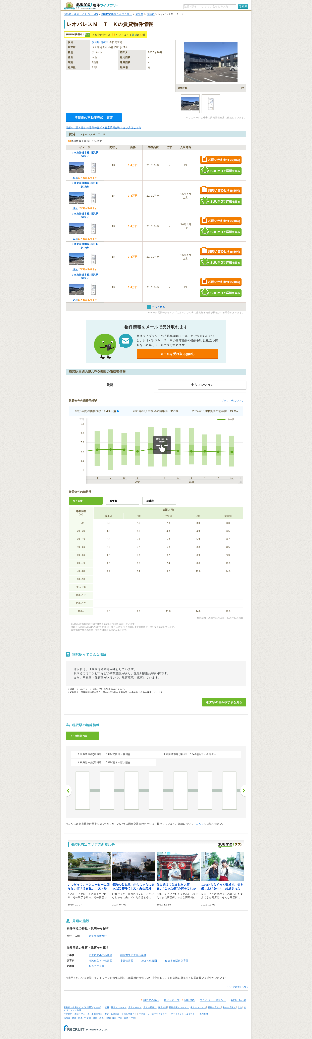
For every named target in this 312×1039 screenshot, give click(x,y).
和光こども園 (96, 966)
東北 (74, 1018)
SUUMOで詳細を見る (221, 170)
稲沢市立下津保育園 (100, 960)
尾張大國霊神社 (98, 936)
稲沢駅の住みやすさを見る (224, 702)
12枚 (75, 208)
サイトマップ (171, 1000)
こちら (200, 823)
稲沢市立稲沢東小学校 (133, 955)
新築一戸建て (214, 1007)
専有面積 (78, 500)
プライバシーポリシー (213, 1000)
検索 (244, 6)
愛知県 (139, 14)
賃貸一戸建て (150, 1007)
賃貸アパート (135, 1007)
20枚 (75, 178)
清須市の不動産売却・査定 (93, 117)
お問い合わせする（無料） (221, 160)
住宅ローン (144, 1014)
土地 (240, 1007)
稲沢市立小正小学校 (100, 955)
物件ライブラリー (160, 1014)
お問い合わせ (238, 1000)
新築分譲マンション (179, 1007)
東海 (101, 1018)
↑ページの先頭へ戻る (237, 987)
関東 (80, 1018)
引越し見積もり (129, 1014)
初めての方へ (151, 1000)
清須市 (151, 14)
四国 (114, 1018)
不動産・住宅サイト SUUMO (81, 14)
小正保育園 (126, 960)
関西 (108, 1018)
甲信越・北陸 (91, 1018)
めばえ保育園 (149, 960)
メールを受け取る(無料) (177, 354)
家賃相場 (162, 1007)
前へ (69, 790)
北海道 (67, 1018)
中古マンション (198, 1007)
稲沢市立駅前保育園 (177, 960)
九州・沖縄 (129, 1018)
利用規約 (189, 1000)
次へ (243, 790)
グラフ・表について (232, 400)
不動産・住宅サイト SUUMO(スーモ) (82, 1007)
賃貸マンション (118, 1007)
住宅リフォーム (82, 1014)
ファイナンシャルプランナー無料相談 (189, 1014)
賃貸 (134, 34)
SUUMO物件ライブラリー (116, 14)
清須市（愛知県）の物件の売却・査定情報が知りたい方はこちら (103, 127)
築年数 (113, 500)
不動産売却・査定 (100, 1014)
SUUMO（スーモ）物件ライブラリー (91, 5)
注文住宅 (68, 1014)
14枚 (75, 300)
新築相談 (115, 1014)
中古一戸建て (229, 1007)
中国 (120, 1018)
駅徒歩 (150, 500)
